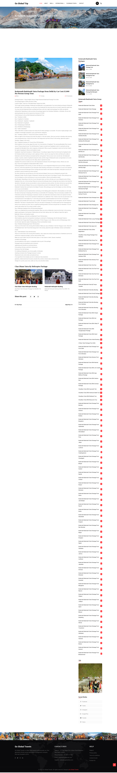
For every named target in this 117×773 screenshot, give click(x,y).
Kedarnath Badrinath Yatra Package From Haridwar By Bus (90, 134)
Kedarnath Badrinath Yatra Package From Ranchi (90, 505)
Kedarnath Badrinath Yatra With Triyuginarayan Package (90, 329)
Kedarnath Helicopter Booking (54, 286)
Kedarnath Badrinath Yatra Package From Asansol (90, 648)
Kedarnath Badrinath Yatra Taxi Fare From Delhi (90, 280)
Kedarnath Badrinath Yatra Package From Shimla (90, 621)
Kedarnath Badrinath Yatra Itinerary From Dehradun (90, 358)
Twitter (83, 705)
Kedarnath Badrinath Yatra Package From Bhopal (90, 462)
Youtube (83, 718)
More (17, 96)
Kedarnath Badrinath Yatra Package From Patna (90, 494)
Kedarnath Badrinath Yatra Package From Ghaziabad (90, 515)
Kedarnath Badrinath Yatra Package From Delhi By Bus (90, 156)
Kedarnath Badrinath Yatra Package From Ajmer (90, 605)
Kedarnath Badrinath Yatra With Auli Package (90, 319)
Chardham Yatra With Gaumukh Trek (90, 389)
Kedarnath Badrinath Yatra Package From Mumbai (90, 404)
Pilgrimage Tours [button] (71, 3)
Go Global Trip (21, 3)
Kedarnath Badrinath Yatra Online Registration (90, 230)
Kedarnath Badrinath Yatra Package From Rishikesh (90, 244)
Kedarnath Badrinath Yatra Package (90, 109)
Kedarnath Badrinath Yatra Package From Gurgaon (90, 521)
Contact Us (92, 760)
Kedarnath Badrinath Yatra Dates (90, 106)
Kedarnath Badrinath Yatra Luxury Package (90, 219)
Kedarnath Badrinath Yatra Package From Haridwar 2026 (90, 255)
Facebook (83, 701)
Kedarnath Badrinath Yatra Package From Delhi (90, 113)
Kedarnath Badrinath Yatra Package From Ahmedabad (90, 430)
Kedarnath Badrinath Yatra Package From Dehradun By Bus (90, 177)
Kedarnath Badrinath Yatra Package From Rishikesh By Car (90, 250)
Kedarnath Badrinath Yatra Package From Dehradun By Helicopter (90, 182)
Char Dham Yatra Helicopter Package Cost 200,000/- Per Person (28, 289)
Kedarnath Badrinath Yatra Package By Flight (90, 145)
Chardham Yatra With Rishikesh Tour (90, 396)
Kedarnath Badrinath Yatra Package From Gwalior (90, 468)
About (46, 3)
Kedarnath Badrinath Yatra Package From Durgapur (90, 536)
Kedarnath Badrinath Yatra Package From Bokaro (90, 643)
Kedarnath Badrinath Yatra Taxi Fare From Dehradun (90, 274)
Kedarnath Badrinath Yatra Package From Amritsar (90, 568)
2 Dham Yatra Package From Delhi (90, 343)
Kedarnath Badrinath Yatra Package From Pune (90, 436)
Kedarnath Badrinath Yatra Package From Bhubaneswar (90, 653)
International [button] (60, 3)
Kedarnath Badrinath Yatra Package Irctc (90, 205)
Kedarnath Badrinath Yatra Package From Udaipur (90, 595)
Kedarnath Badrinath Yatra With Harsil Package (90, 335)
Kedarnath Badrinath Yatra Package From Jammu (90, 552)
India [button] (52, 3)
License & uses (93, 758)
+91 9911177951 (68, 755)
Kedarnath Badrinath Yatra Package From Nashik (90, 473)
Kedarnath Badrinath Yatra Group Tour (90, 240)
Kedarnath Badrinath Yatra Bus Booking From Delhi (90, 298)
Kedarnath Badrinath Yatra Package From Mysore (90, 590)
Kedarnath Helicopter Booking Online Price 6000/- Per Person (57, 289)
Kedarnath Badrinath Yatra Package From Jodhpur (90, 600)
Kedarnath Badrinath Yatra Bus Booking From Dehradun (90, 308)
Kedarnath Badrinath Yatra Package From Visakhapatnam (90, 452)
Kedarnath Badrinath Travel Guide (90, 201)
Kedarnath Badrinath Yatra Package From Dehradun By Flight (90, 187)
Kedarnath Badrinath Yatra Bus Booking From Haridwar (90, 303)
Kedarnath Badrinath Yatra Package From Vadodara (90, 547)
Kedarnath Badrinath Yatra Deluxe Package (90, 223)
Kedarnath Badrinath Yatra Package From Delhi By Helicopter (90, 161)
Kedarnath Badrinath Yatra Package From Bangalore (90, 420)
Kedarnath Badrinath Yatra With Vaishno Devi (90, 379)
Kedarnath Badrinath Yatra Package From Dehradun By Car (90, 171)
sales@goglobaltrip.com (66, 760)
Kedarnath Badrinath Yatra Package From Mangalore (90, 584)
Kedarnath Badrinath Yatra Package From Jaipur (90, 441)
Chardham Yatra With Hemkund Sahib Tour (90, 393)
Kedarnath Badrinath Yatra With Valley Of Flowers (90, 324)
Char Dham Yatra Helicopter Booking (26, 286)
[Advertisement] (58, 39)
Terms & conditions (94, 755)
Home (41, 3)
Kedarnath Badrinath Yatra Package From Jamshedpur (90, 499)
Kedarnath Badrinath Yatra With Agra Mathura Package (90, 374)
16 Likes (41, 96)
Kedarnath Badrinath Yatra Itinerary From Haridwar (90, 260)
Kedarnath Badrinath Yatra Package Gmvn (90, 198)
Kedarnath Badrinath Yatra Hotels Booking (90, 340)
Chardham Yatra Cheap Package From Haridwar (90, 235)
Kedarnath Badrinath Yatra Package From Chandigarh (90, 457)
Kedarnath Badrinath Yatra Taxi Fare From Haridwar (90, 269)
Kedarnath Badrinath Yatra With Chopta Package (90, 313)
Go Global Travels (23, 746)
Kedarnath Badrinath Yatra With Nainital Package (90, 363)
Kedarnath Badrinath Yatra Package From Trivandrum (90, 627)
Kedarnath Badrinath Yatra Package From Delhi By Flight (90, 166)
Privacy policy (93, 753)
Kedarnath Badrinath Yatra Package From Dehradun (90, 124)
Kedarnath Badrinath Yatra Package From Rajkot (90, 542)
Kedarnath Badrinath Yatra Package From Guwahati (90, 579)
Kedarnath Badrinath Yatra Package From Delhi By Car (90, 150)
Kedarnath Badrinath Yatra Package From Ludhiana (90, 558)
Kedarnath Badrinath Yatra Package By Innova (90, 209)
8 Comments (68, 96)
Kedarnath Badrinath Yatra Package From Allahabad (90, 632)
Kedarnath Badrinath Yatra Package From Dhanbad (90, 574)
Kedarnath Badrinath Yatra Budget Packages (90, 214)
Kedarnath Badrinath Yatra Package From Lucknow (90, 446)
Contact (81, 3)
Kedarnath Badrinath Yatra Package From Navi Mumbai (90, 526)
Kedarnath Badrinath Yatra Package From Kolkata (90, 414)
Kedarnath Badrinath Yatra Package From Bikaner (90, 611)
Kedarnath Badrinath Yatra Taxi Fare (90, 265)
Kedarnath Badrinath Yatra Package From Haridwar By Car (90, 129)
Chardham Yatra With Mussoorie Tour (90, 400)
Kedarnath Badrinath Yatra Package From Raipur (90, 531)
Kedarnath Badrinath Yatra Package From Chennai (90, 409)
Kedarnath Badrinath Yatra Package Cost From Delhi (90, 347)
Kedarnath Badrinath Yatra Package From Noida (90, 510)
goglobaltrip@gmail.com (65, 757)
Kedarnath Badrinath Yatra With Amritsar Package (90, 384)
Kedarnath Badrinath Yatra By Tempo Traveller (90, 285)
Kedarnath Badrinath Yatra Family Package (90, 293)
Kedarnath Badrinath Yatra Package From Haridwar (90, 118)
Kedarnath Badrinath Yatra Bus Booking (90, 290)
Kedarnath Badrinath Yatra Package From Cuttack (90, 478)
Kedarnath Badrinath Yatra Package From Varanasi (90, 637)
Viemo (82, 722)
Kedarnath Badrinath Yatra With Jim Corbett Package (90, 368)
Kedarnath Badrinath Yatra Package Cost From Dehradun (90, 352)
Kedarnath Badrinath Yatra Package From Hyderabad (90, 425)
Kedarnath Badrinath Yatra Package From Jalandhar (90, 563)
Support (91, 750)
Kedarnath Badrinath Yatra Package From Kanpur (90, 483)
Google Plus (84, 714)
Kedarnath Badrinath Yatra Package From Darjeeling (90, 616)
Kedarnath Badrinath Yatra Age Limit (90, 226)
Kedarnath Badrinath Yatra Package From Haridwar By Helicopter (90, 140)
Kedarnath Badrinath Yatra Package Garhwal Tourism (90, 193)
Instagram (83, 709)
